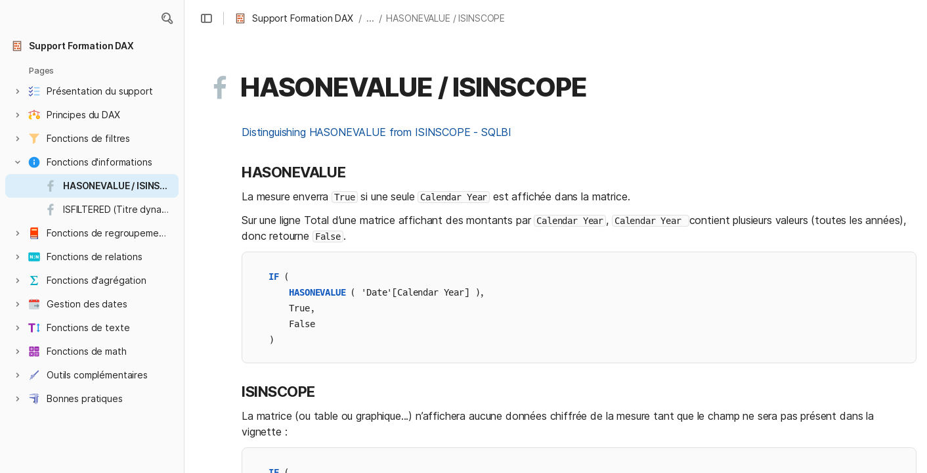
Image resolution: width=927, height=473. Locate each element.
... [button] (370, 18)
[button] (167, 18)
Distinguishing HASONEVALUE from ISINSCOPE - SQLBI (376, 132)
